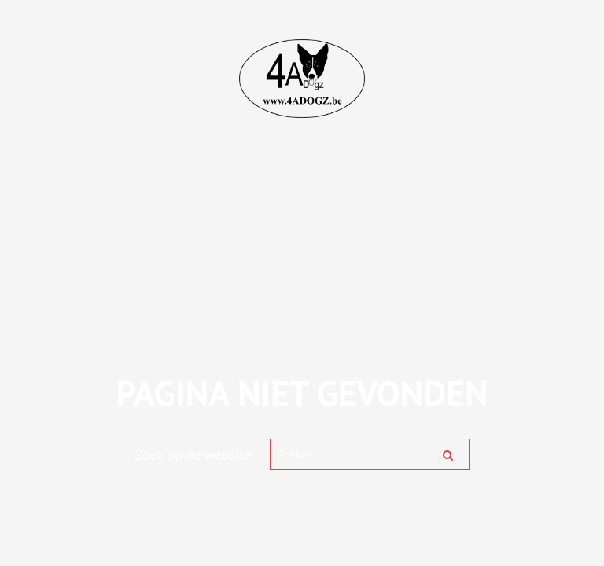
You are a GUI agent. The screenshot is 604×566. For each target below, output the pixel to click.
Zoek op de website (193, 455)
